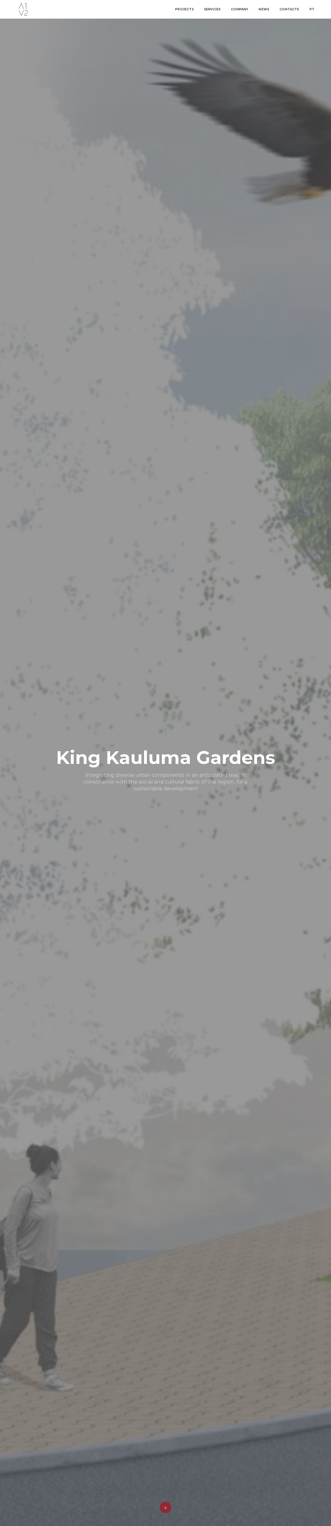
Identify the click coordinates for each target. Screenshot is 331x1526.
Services (212, 9)
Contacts (289, 9)
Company (239, 9)
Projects (184, 9)
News (264, 9)
